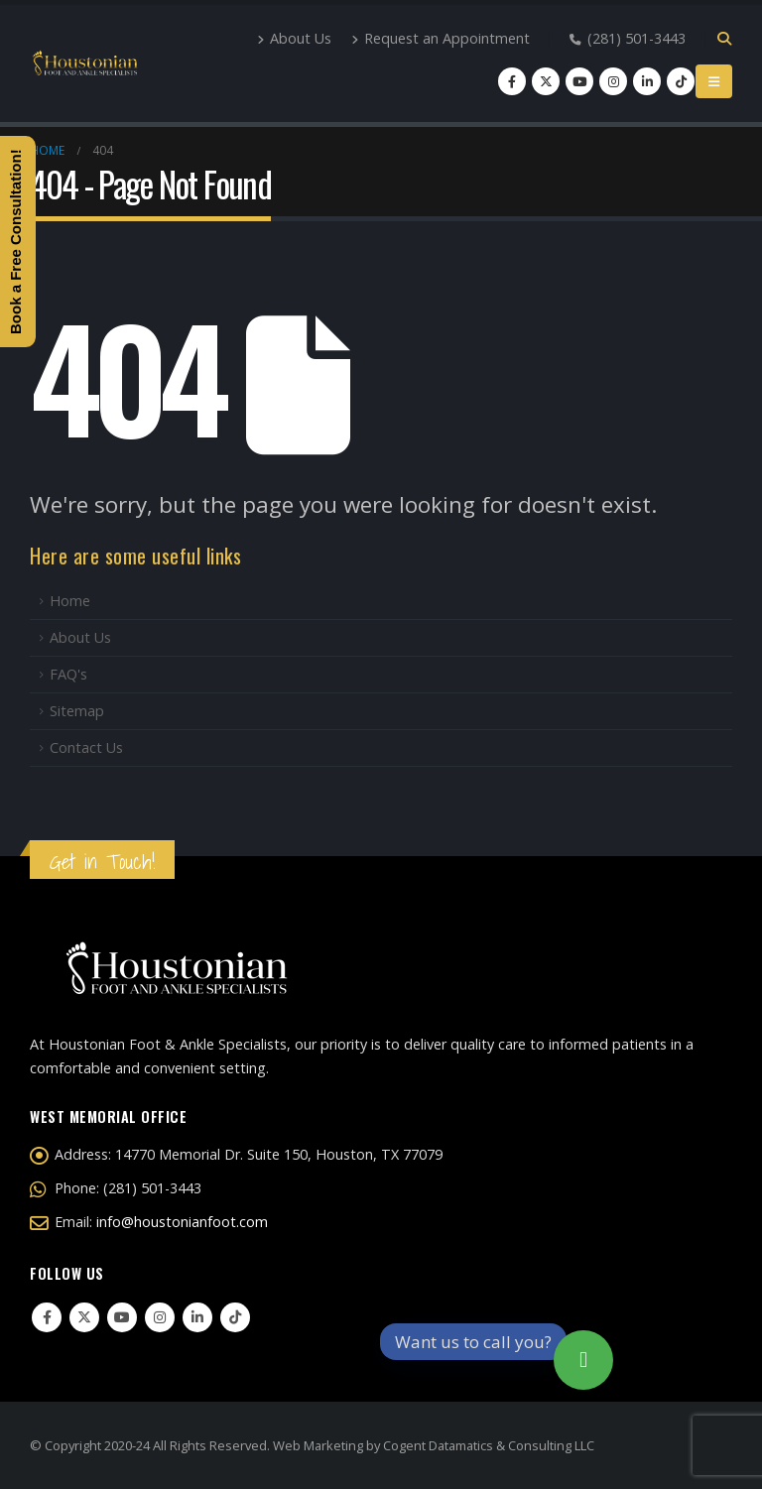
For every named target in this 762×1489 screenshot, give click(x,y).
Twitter (84, 1317)
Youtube (122, 1317)
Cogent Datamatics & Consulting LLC (488, 1445)
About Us (294, 38)
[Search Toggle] (723, 39)
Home (70, 600)
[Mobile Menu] (714, 81)
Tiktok (235, 1317)
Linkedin (197, 1317)
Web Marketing (318, 1445)
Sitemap (77, 710)
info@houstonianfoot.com (182, 1221)
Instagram (160, 1317)
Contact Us (86, 747)
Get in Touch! (102, 861)
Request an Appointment (440, 38)
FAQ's (68, 674)
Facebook (47, 1317)
